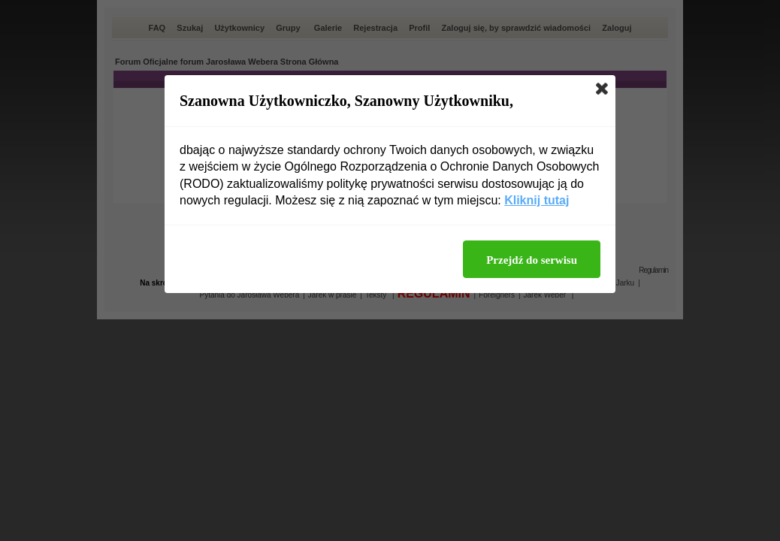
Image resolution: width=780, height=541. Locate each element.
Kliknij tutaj (536, 200)
